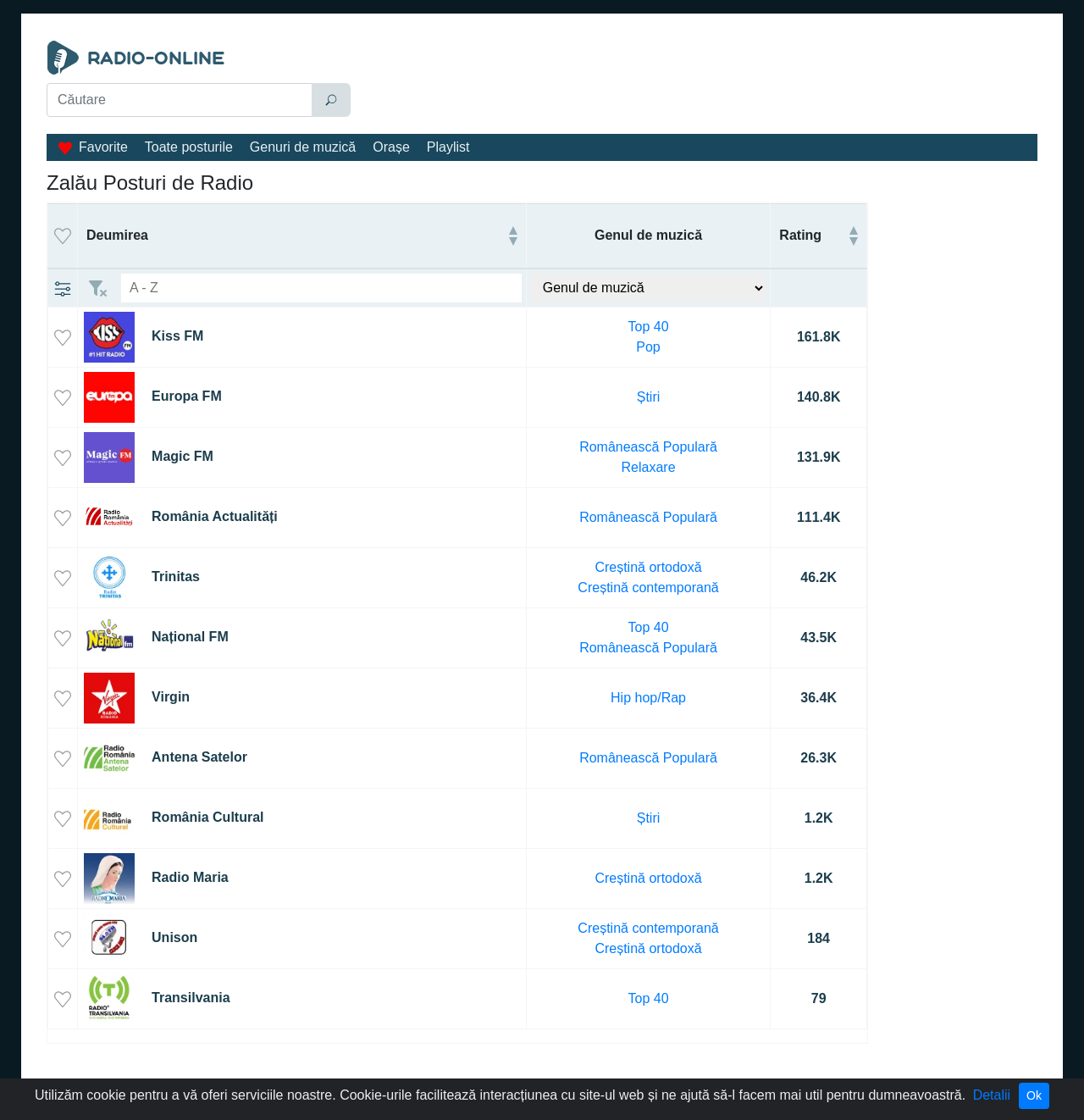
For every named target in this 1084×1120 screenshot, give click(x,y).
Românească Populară (648, 447)
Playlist (448, 147)
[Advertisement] (698, 83)
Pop (648, 347)
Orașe (391, 147)
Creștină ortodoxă (648, 567)
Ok (1034, 1095)
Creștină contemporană (648, 587)
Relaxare (649, 467)
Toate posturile (189, 147)
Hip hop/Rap (648, 697)
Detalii (991, 1095)
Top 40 (648, 326)
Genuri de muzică (303, 147)
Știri (649, 397)
